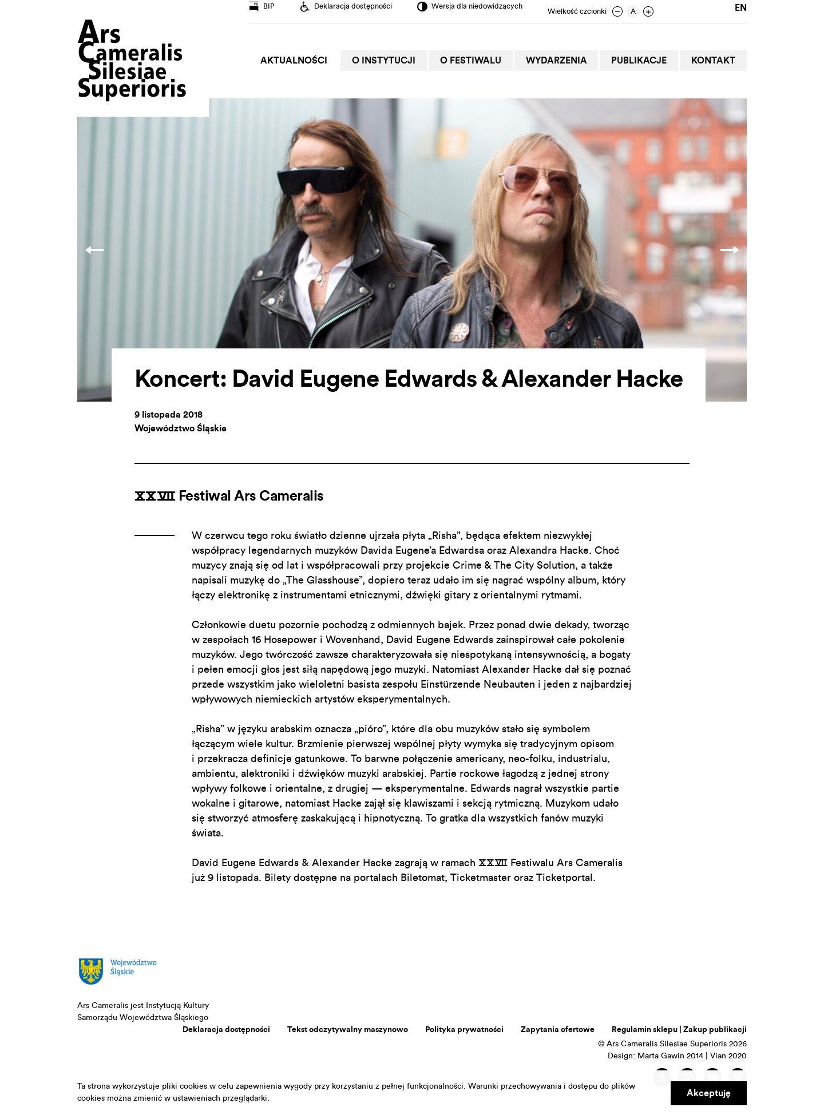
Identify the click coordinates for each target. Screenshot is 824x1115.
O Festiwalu (478, 60)
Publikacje (642, 60)
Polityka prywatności (464, 1030)
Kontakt (714, 60)
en (741, 11)
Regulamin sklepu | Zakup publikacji (679, 1030)
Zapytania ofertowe (558, 1030)
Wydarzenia (561, 60)
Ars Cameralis (131, 61)
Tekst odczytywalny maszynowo (347, 1030)
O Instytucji (393, 60)
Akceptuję (709, 1093)
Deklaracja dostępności (226, 1030)
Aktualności (305, 60)
